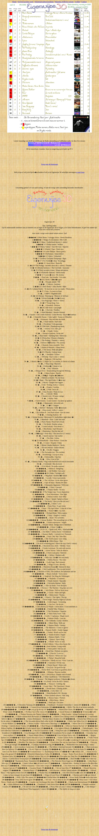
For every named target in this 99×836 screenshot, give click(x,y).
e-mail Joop (80, 172)
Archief (77, 2)
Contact (84, 2)
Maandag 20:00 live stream (64, 2)
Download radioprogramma (44, 2)
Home (14, 2)
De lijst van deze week (25, 2)
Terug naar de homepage (49, 164)
